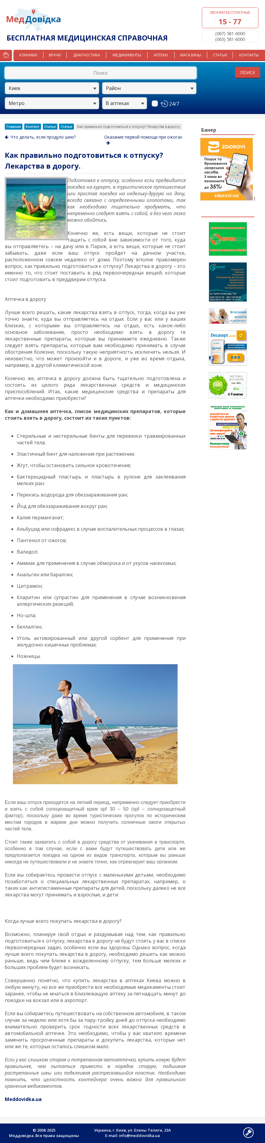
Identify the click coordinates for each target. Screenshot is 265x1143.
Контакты (249, 55)
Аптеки (161, 55)
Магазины (190, 55)
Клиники (28, 55)
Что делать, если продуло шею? (40, 137)
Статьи (220, 55)
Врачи (55, 55)
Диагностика (86, 55)
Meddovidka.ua (23, 1099)
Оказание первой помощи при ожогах (143, 139)
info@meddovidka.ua (139, 1135)
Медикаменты (127, 55)
